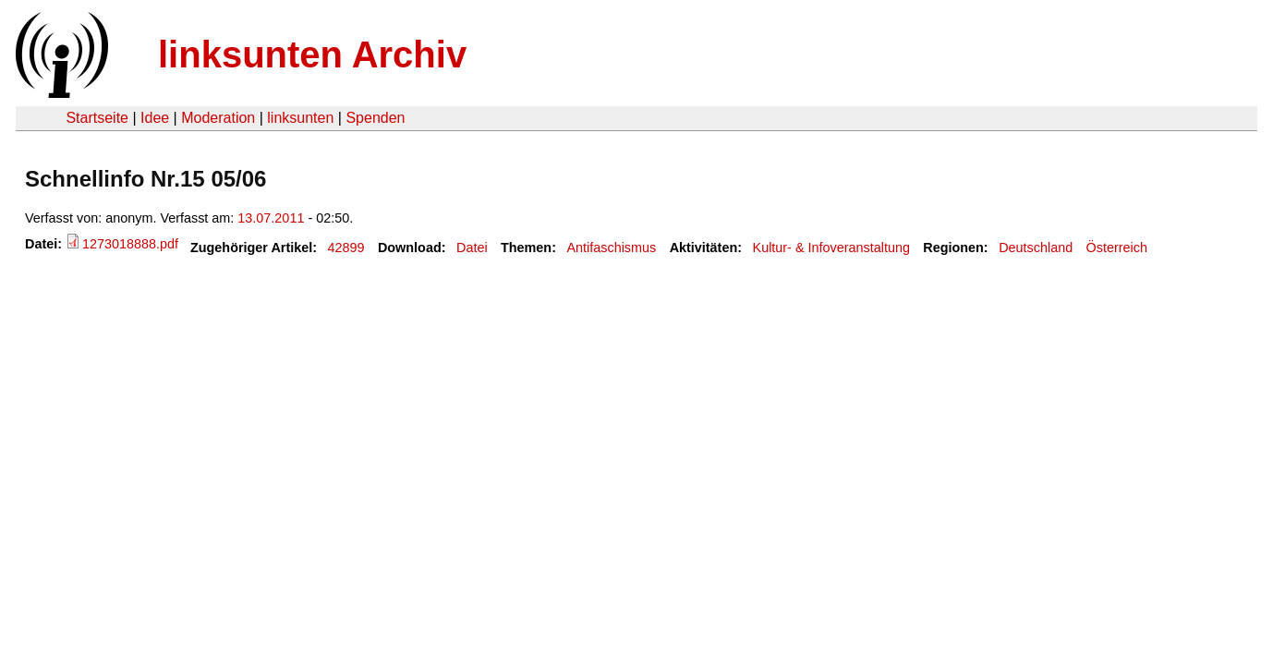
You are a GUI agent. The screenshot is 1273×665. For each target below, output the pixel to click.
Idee (154, 118)
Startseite (97, 118)
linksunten (300, 118)
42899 (346, 247)
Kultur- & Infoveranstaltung (831, 247)
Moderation (218, 118)
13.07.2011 (270, 218)
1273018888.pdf (130, 243)
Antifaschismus (611, 247)
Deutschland (1036, 247)
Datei (472, 247)
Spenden (375, 118)
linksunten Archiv (312, 54)
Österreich (1116, 247)
